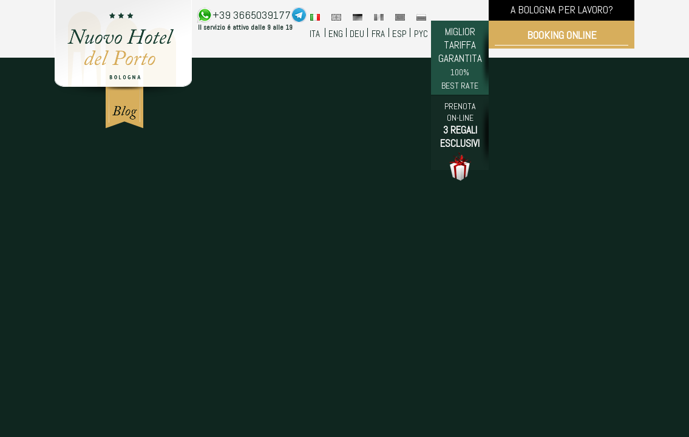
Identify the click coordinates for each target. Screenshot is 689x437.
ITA (315, 33)
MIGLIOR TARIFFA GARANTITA (460, 58)
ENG (335, 33)
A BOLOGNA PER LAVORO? (562, 9)
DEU (357, 33)
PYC (421, 33)
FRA (378, 33)
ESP (399, 33)
